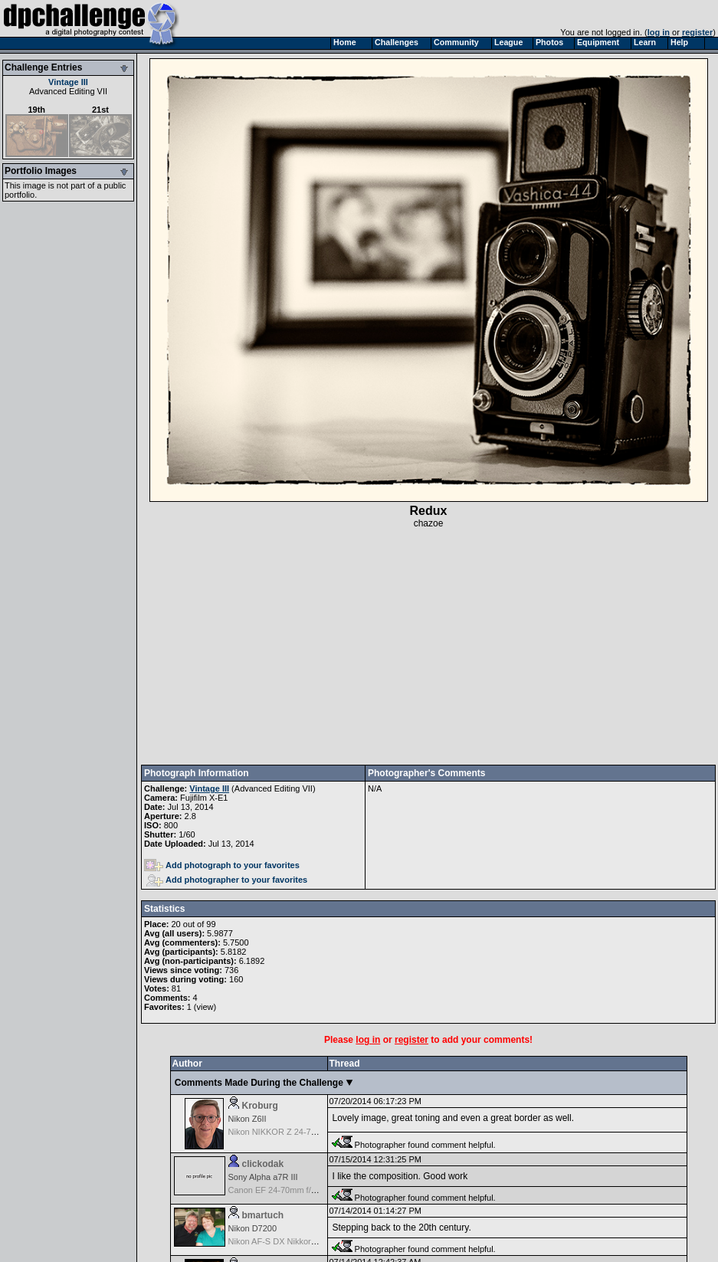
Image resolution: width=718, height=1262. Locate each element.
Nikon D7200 (252, 1228)
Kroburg (260, 1105)
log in (659, 32)
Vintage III (68, 82)
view (204, 1006)
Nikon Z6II (247, 1118)
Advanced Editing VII (68, 91)
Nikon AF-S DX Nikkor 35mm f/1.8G (295, 1241)
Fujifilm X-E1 (204, 797)
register (697, 32)
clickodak (263, 1164)
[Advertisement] (428, 646)
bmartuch (263, 1215)
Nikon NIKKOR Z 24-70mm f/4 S (288, 1131)
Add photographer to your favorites (226, 879)
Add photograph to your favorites (222, 865)
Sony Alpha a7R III (263, 1177)
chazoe (429, 523)
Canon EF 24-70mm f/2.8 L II (282, 1190)
